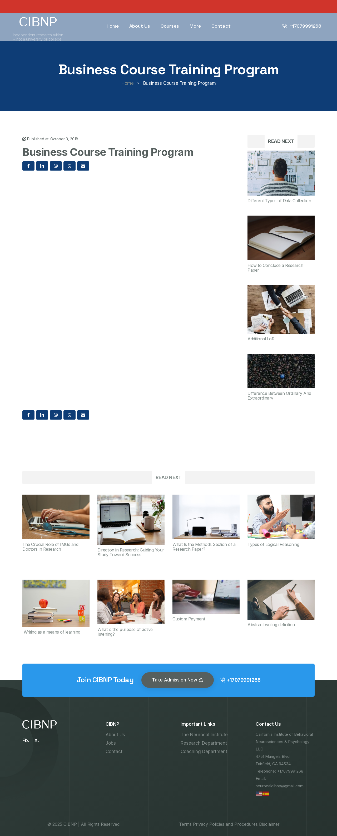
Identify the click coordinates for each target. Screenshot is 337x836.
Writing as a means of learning (51, 632)
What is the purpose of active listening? (125, 631)
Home (113, 26)
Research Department (204, 743)
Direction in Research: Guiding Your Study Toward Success (130, 552)
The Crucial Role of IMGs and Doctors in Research (50, 546)
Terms (185, 824)
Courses (170, 26)
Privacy (200, 824)
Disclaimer (269, 824)
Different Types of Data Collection (279, 200)
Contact (221, 26)
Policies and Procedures (233, 824)
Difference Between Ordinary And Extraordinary (279, 395)
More (195, 26)
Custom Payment (188, 618)
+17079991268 (301, 26)
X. (36, 740)
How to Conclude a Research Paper (275, 267)
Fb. (25, 740)
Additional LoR (260, 338)
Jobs (111, 743)
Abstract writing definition (271, 624)
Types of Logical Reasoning (273, 544)
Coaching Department (204, 751)
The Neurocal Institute (204, 734)
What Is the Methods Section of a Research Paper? (203, 546)
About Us (139, 26)
